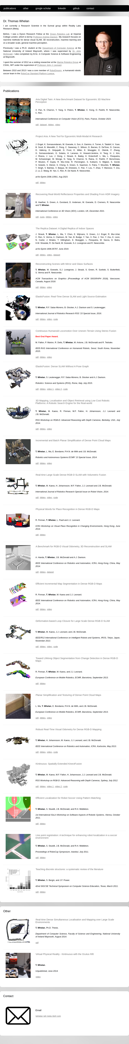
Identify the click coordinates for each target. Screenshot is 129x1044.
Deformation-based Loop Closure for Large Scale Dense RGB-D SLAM (73, 621)
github (76, 8)
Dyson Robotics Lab (59, 34)
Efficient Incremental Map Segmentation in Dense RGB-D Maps (69, 583)
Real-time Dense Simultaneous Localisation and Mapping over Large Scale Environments (74, 920)
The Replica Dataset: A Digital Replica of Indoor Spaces (65, 228)
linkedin (62, 8)
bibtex (51, 124)
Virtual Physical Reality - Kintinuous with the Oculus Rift (65, 954)
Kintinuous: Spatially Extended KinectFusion (59, 763)
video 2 (58, 389)
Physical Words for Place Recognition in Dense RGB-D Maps (67, 509)
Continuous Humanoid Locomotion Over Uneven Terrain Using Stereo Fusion (76, 331)
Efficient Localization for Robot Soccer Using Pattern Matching (68, 798)
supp (42, 217)
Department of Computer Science (58, 48)
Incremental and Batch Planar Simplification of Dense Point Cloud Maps (73, 440)
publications (10, 8)
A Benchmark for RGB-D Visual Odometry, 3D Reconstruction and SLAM (74, 546)
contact (90, 8)
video (57, 124)
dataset (43, 124)
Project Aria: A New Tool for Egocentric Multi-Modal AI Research (69, 136)
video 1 (50, 389)
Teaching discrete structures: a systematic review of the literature (69, 869)
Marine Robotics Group (67, 62)
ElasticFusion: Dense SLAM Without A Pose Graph (62, 366)
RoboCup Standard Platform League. (38, 73)
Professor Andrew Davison (45, 37)
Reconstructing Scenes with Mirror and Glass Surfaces (64, 264)
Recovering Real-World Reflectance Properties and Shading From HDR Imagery (77, 194)
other (25, 8)
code (55, 319)
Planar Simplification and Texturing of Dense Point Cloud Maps (68, 695)
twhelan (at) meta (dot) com (48, 1016)
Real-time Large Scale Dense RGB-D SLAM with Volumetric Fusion (71, 475)
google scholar (43, 8)
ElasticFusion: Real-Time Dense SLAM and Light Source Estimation (71, 296)
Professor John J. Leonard (49, 65)
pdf (37, 124)
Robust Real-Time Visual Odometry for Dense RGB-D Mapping (68, 729)
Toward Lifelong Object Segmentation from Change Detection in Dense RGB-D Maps (76, 659)
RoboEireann (56, 70)
